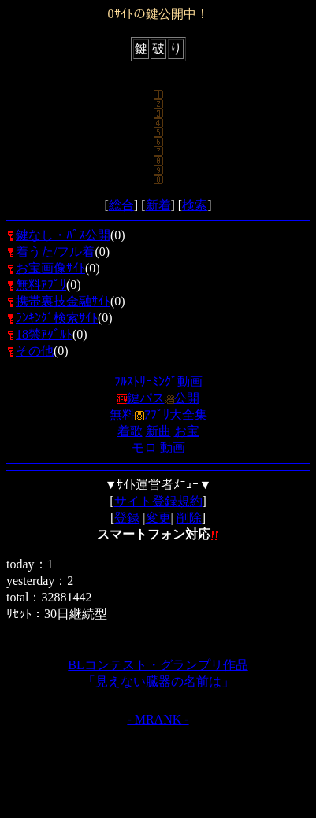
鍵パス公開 (158, 398)
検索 (194, 205)
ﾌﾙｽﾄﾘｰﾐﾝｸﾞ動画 (158, 381)
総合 (121, 205)
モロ (144, 447)
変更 (158, 517)
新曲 (158, 431)
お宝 (186, 431)
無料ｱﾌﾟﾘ (41, 284)
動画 (172, 447)
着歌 (130, 431)
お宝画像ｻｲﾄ (50, 268)
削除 (189, 517)
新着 (158, 205)
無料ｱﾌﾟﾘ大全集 (158, 414)
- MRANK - (157, 719)
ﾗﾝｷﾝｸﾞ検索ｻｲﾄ (57, 317)
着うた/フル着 (55, 251)
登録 (126, 517)
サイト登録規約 (158, 501)
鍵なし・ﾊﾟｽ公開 (63, 235)
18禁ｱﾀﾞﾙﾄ (44, 334)
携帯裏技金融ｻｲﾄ (63, 301)
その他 (35, 350)
